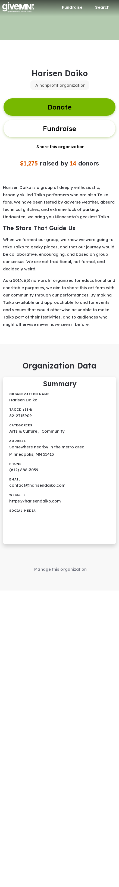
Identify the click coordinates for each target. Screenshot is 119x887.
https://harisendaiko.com (35, 501)
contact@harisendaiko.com (37, 485)
